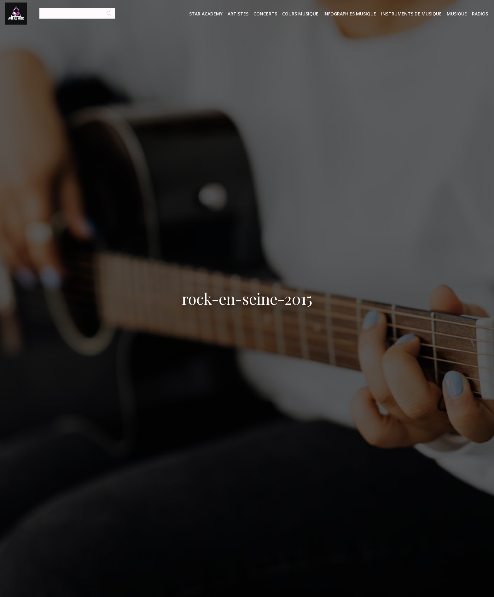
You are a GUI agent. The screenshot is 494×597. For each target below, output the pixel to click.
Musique (457, 14)
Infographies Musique (349, 14)
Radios (480, 14)
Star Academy (206, 14)
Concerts (265, 14)
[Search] (77, 13)
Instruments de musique (411, 14)
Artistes (238, 14)
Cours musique (300, 14)
